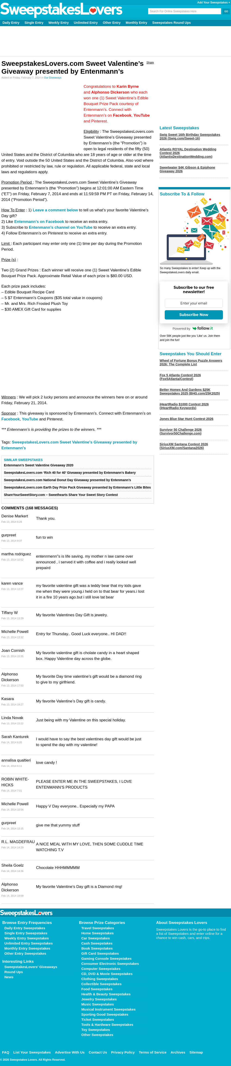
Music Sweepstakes (97, 1004)
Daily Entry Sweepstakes (24, 928)
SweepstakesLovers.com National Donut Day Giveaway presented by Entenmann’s (67, 480)
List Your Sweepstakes (32, 1052)
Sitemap (196, 1052)
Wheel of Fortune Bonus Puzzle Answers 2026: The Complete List (191, 362)
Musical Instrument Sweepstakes (108, 1009)
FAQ (5, 1052)
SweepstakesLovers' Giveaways (30, 967)
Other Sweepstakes (97, 1035)
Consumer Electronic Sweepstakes (110, 964)
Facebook (10, 419)
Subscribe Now (193, 315)
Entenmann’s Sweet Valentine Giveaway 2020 (38, 465)
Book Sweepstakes (97, 948)
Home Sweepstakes (97, 933)
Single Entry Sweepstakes (25, 933)
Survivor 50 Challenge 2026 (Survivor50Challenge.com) (181, 431)
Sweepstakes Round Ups (171, 22)
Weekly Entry (59, 22)
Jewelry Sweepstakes (99, 999)
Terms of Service (153, 1052)
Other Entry (112, 22)
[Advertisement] (115, 41)
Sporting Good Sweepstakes (104, 1014)
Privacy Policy (123, 1052)
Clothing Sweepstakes (99, 979)
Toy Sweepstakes (95, 1030)
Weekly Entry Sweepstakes (26, 938)
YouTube (30, 419)
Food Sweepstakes (96, 989)
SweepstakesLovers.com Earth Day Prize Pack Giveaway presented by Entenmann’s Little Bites (77, 487)
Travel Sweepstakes (97, 928)
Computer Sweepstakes (100, 969)
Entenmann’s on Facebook (39, 221)
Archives (178, 1052)
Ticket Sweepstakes (97, 1019)
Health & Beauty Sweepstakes (106, 994)
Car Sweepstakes (95, 938)
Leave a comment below (55, 210)
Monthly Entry (136, 22)
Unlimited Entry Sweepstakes (28, 943)
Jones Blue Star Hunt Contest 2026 (186, 419)
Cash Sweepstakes (96, 943)
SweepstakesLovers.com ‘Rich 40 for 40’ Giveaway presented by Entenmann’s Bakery (70, 472)
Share (150, 62)
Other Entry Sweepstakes (25, 953)
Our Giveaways (52, 77)
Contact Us (98, 1052)
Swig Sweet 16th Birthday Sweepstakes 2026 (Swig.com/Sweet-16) (190, 136)
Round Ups (13, 972)
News (8, 977)
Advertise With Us (70, 1052)
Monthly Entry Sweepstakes (27, 948)
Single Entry (33, 22)
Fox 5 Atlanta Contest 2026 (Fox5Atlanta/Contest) (180, 377)
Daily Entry (11, 22)
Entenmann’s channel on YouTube (60, 227)
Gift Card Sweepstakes (100, 953)
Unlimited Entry (86, 22)
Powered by (193, 328)
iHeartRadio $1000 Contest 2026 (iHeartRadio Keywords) (184, 406)
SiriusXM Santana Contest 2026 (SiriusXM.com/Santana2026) (184, 446)
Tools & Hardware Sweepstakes (107, 1025)
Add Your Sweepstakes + (213, 2)
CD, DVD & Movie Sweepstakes (107, 974)
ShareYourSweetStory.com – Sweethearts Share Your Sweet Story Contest (61, 495)
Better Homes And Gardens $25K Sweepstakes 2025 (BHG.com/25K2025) (190, 391)
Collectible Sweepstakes (101, 984)
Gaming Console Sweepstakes (106, 958)
